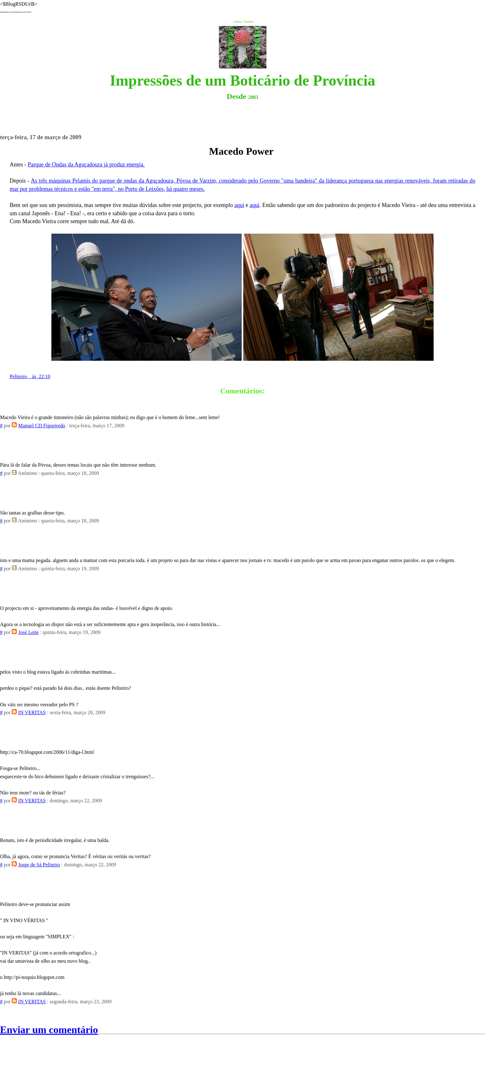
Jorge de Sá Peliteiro (39, 864)
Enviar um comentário (49, 1029)
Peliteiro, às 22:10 (30, 376)
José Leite (28, 632)
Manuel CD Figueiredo (41, 425)
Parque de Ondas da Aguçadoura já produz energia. (86, 164)
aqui (239, 205)
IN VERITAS (32, 712)
